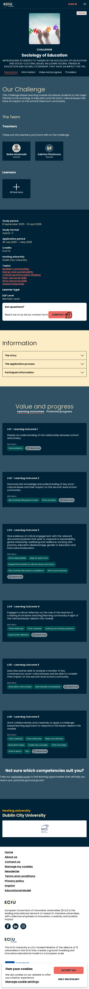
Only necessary (68, 979)
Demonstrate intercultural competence (26, 570)
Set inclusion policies (57, 570)
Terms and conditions (20, 876)
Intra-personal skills (14, 281)
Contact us (12, 862)
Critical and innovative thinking (21, 275)
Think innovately (59, 745)
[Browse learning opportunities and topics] (84, 4)
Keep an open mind (39, 558)
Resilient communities (15, 269)
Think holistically (16, 628)
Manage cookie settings (22, 981)
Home (9, 852)
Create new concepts (38, 745)
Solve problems (16, 448)
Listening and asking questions (59, 628)
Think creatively (34, 628)
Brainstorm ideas (16, 745)
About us (11, 857)
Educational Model (18, 890)
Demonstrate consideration (47, 686)
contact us (60, 314)
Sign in (72, 4)
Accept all (68, 970)
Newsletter (12, 871)
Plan (27, 751)
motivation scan (20, 776)
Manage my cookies (19, 866)
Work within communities (20, 686)
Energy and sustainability (17, 272)
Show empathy (49, 500)
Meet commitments (54, 738)
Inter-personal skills (14, 278)
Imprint (10, 885)
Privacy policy (14, 881)
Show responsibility (17, 558)
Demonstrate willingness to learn (23, 500)
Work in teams (15, 751)
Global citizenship (13, 283)
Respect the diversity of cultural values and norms (31, 564)
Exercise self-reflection (19, 635)
